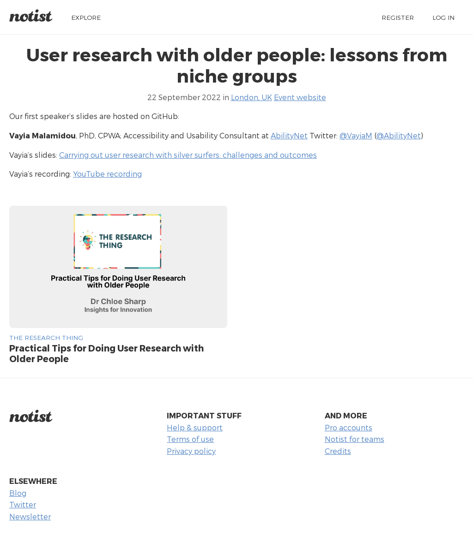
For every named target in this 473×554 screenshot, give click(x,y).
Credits (338, 451)
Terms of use (190, 439)
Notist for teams (354, 439)
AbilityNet (289, 135)
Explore (86, 17)
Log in (443, 17)
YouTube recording (107, 173)
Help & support (195, 427)
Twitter (22, 504)
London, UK (251, 97)
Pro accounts (348, 427)
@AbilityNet (398, 135)
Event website (300, 97)
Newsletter (30, 516)
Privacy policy (191, 451)
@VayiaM (356, 135)
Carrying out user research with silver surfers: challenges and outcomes (188, 154)
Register (398, 17)
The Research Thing (46, 337)
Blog (17, 492)
